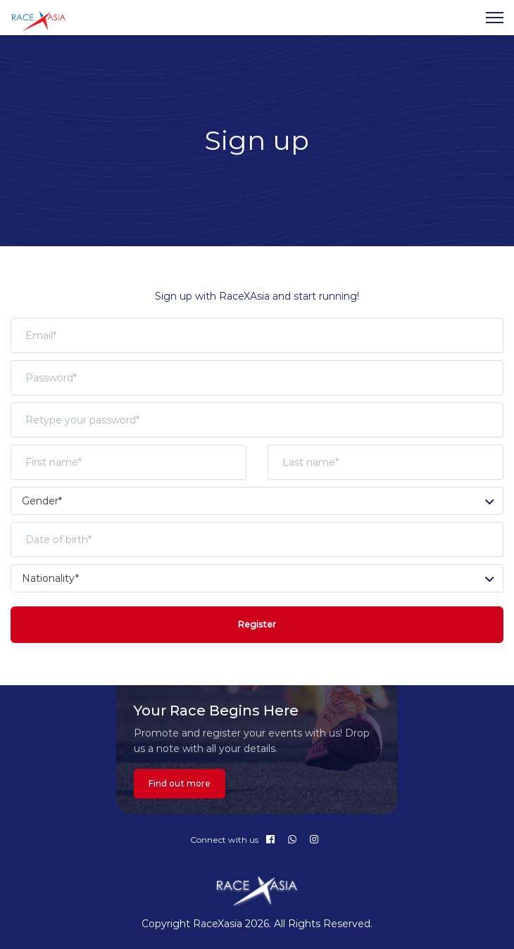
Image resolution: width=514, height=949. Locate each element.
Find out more (180, 783)
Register (257, 624)
